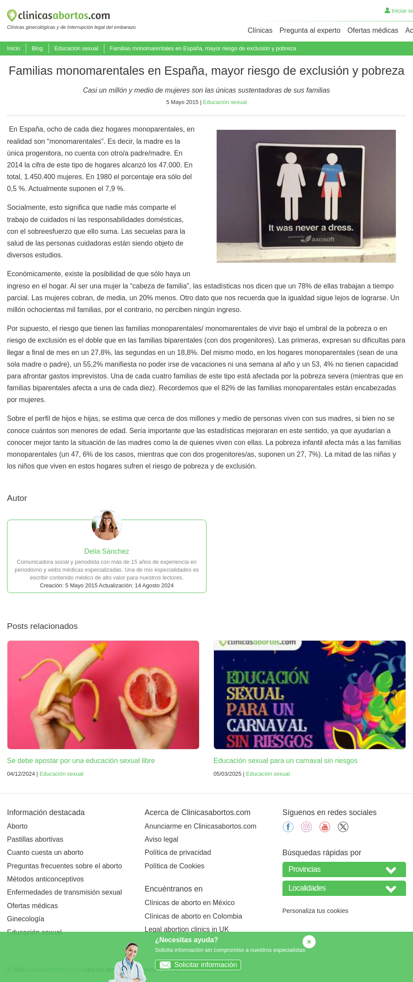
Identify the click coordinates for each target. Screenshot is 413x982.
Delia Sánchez (106, 551)
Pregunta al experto (310, 30)
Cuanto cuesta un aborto (45, 852)
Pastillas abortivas (35, 839)
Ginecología (25, 919)
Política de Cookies (174, 866)
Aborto (17, 826)
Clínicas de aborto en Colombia (193, 916)
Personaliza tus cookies (315, 910)
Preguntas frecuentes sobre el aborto (64, 866)
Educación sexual (76, 48)
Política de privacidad (178, 852)
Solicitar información (196, 964)
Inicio (13, 48)
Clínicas (260, 30)
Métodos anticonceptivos (45, 879)
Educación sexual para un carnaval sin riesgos (285, 760)
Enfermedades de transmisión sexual (64, 892)
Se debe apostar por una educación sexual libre (81, 760)
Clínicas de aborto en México (189, 902)
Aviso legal (161, 839)
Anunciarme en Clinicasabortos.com (200, 826)
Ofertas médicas (373, 30)
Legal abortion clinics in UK (187, 929)
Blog (37, 48)
